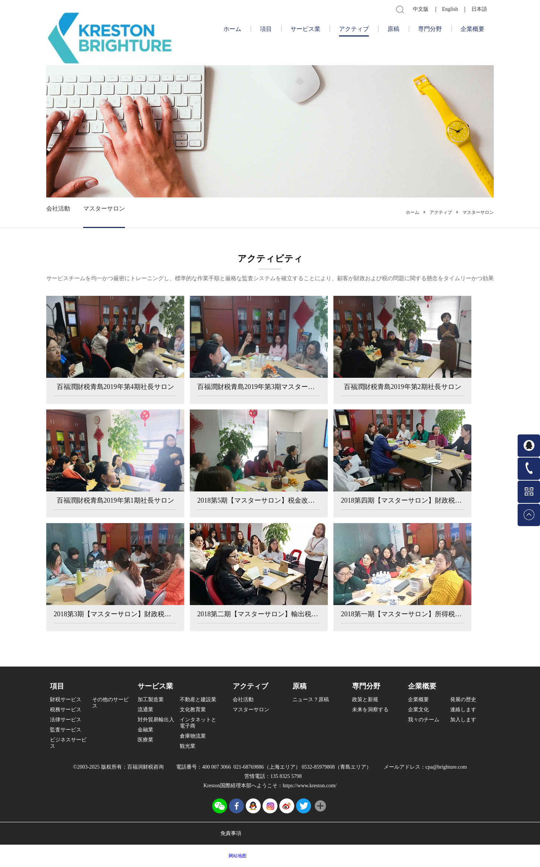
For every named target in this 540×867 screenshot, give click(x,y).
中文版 (420, 9)
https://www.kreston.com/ (310, 785)
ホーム (232, 29)
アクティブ (441, 212)
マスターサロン (478, 212)
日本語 (479, 9)
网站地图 (236, 855)
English (450, 9)
